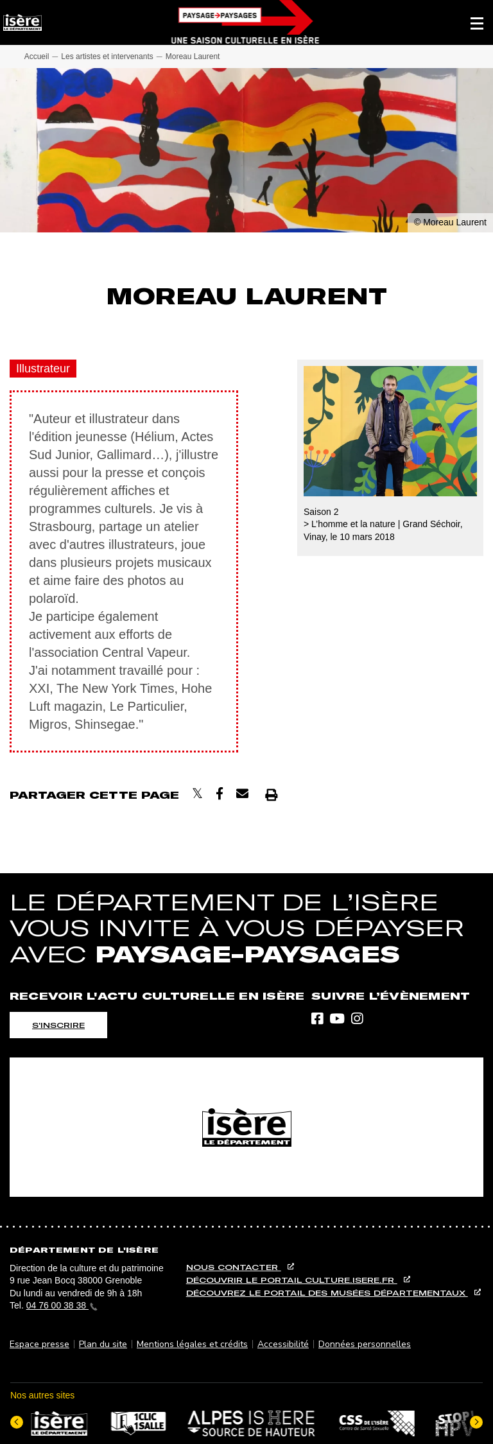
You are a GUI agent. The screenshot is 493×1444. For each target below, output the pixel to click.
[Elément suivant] (476, 1422)
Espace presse (39, 1344)
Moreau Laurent (193, 56)
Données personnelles (364, 1344)
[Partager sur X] (197, 794)
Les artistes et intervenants (107, 56)
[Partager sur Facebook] (219, 794)
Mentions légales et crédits (192, 1344)
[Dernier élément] (16, 1422)
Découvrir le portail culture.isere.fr (291, 1280)
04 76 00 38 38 (62, 1305)
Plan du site (103, 1344)
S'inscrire (58, 1025)
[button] (477, 22)
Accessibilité (283, 1344)
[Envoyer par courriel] (242, 794)
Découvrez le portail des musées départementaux (327, 1293)
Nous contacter (233, 1267)
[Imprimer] (271, 794)
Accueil (36, 56)
